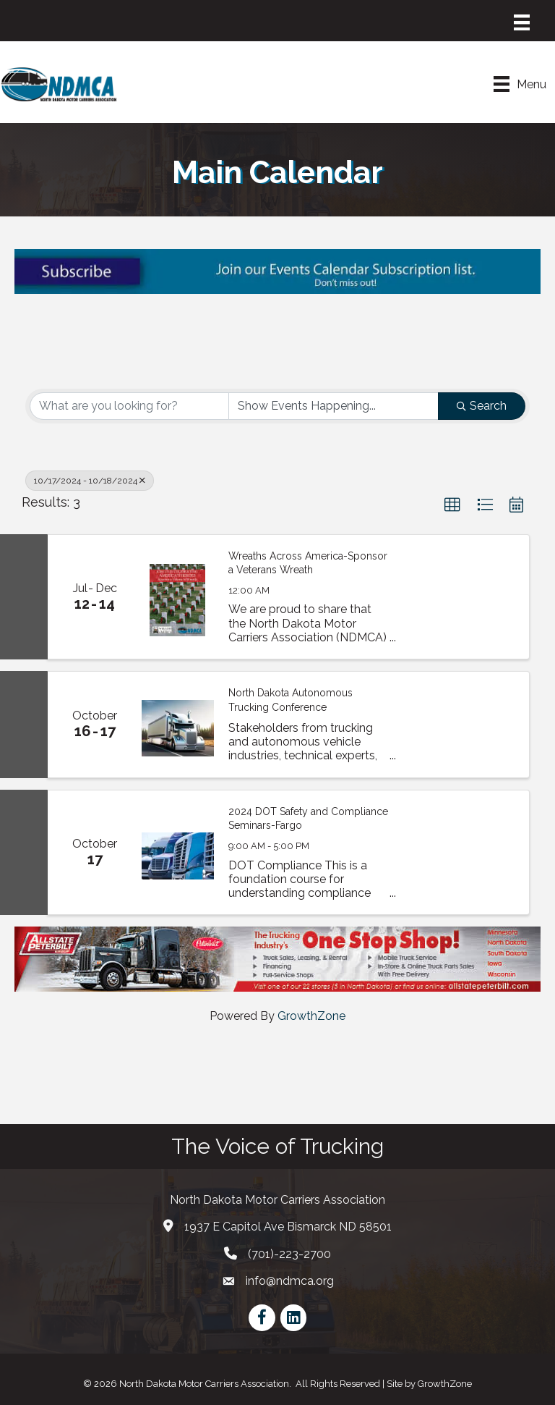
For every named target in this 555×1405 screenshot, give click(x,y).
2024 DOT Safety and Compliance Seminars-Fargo (308, 819)
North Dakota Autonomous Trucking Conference (290, 700)
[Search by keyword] (129, 406)
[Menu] (522, 22)
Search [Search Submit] (482, 406)
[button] (452, 505)
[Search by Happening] (333, 406)
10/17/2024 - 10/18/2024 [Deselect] (89, 481)
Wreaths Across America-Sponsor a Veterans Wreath (307, 563)
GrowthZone (311, 1016)
